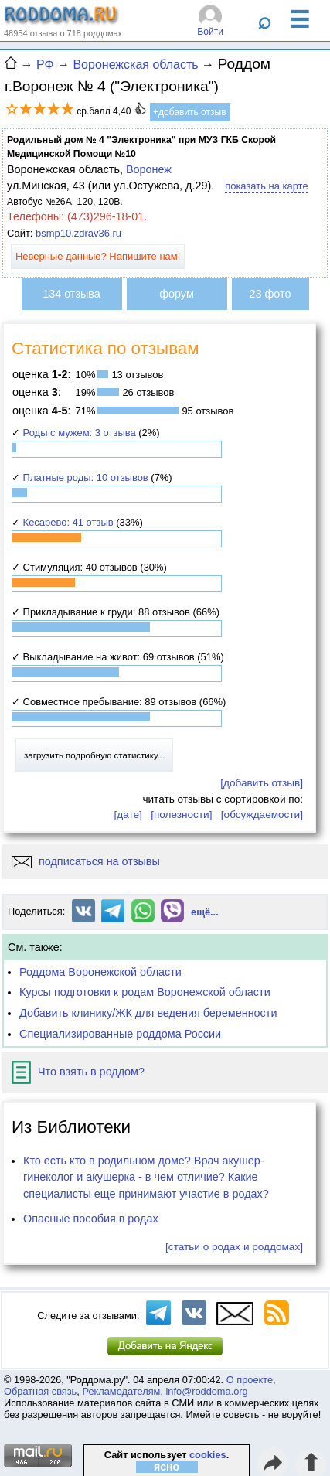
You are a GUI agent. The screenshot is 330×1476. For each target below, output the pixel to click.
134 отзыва (71, 294)
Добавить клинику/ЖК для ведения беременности (148, 1013)
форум (176, 294)
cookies (207, 1455)
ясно (166, 1467)
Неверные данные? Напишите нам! (97, 256)
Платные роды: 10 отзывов (85, 477)
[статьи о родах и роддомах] (234, 1247)
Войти (210, 31)
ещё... (205, 912)
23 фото (270, 294)
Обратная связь (40, 1391)
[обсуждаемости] (262, 814)
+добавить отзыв (189, 112)
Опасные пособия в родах (90, 1218)
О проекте (249, 1380)
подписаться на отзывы (86, 861)
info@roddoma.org (207, 1391)
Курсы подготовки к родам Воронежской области (144, 992)
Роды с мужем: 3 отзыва (79, 432)
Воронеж (149, 169)
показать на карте (266, 186)
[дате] (127, 814)
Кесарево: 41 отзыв (68, 522)
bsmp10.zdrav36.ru (78, 233)
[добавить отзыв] (261, 783)
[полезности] (181, 814)
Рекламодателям (121, 1391)
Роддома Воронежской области (100, 972)
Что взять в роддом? (78, 1071)
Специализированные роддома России (120, 1034)
